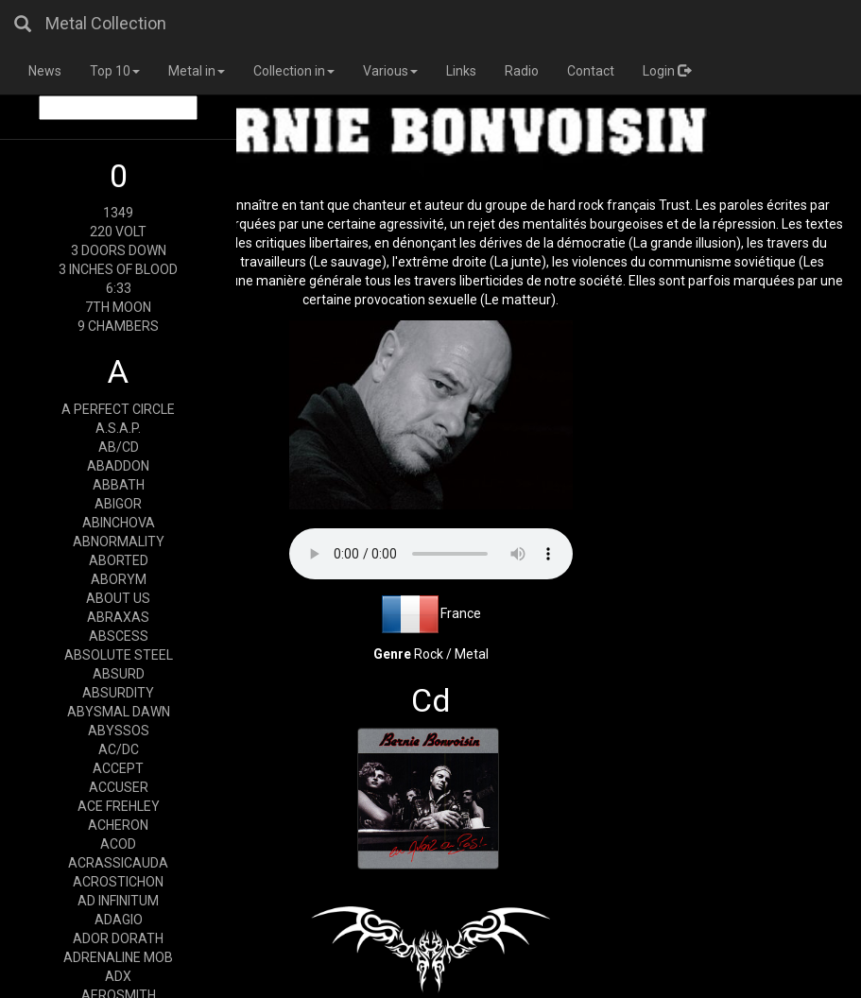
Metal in (196, 70)
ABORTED (118, 560)
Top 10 (115, 70)
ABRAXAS (118, 617)
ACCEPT (118, 768)
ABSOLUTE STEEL (118, 654)
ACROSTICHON (118, 881)
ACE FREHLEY (118, 806)
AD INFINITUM (118, 900)
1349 (118, 212)
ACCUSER (118, 787)
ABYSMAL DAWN (118, 711)
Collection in (294, 70)
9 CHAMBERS (118, 326)
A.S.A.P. (118, 428)
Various (390, 70)
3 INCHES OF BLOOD (118, 269)
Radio (522, 70)
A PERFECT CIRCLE (118, 409)
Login (667, 70)
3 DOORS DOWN (118, 250)
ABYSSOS (118, 730)
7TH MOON (118, 307)
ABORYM (118, 579)
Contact (590, 70)
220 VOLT (118, 231)
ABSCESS (118, 636)
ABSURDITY (118, 692)
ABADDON (118, 465)
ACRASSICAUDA (118, 862)
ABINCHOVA (118, 522)
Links (461, 70)
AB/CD (118, 447)
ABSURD (119, 673)
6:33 (118, 288)
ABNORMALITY (118, 541)
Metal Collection (105, 23)
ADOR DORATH (118, 938)
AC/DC (118, 749)
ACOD (118, 844)
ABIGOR (118, 503)
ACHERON (118, 825)
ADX (118, 976)
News (44, 70)
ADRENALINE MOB (118, 957)
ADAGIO (119, 919)
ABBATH (119, 484)
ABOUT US (118, 598)
